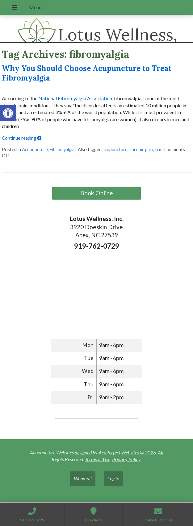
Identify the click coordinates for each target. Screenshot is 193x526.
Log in (113, 478)
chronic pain (141, 149)
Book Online (96, 193)
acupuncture (115, 149)
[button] (8, 113)
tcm (158, 149)
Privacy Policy (126, 459)
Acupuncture (35, 149)
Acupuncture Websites (52, 452)
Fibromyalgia (62, 149)
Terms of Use (97, 459)
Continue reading (21, 138)
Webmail (83, 478)
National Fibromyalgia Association (75, 98)
